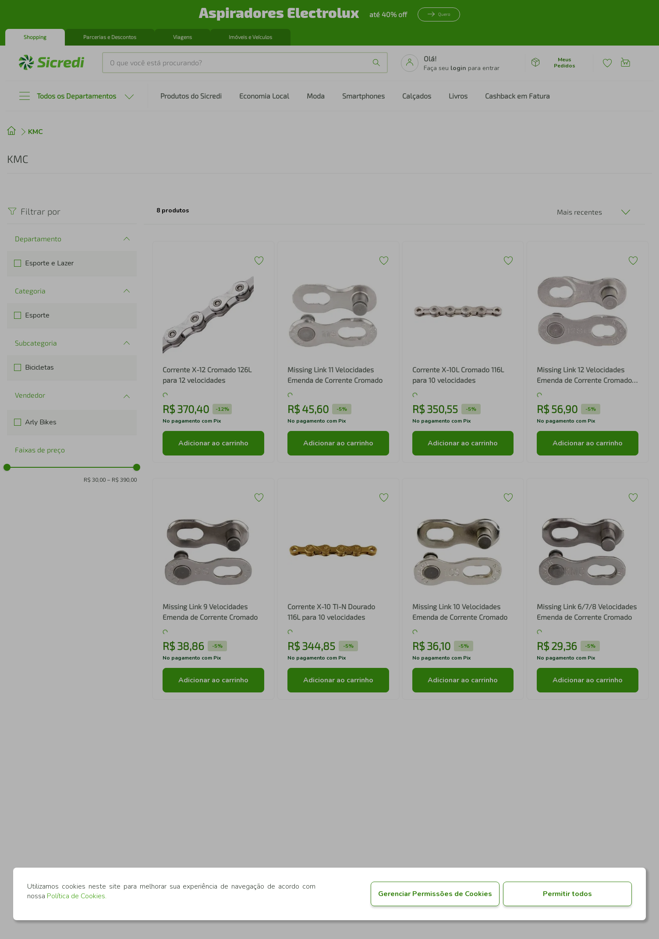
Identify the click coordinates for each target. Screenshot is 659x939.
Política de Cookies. (76, 896)
